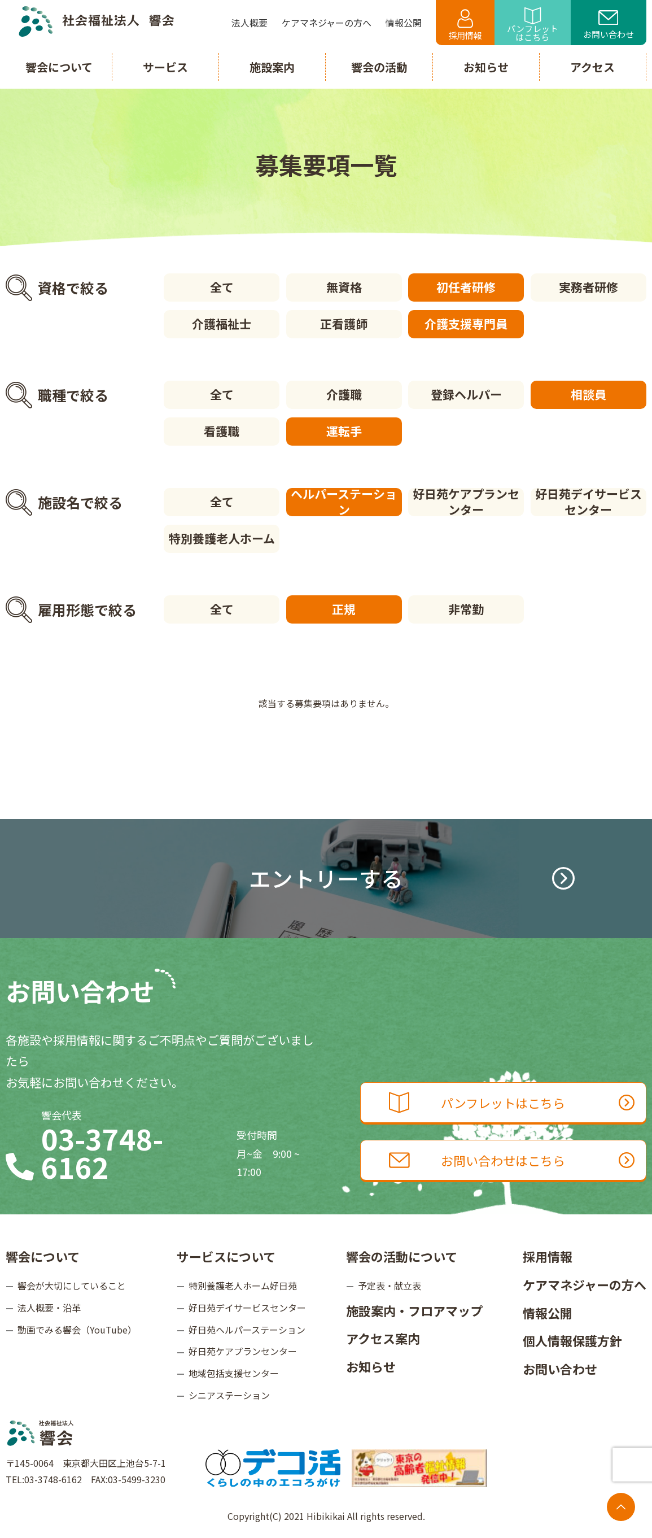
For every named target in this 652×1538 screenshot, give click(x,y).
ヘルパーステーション (344, 502)
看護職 (221, 430)
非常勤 (466, 608)
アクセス (592, 67)
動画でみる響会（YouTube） (77, 1329)
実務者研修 (588, 286)
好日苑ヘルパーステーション (247, 1329)
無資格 (344, 286)
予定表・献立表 (389, 1285)
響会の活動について (401, 1256)
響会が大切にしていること (71, 1285)
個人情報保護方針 (572, 1340)
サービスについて (226, 1256)
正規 (344, 608)
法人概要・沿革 (49, 1307)
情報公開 (547, 1313)
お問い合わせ (608, 25)
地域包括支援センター (234, 1373)
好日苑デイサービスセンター (588, 502)
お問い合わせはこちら (512, 1160)
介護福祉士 (221, 323)
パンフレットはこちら (532, 25)
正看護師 (343, 323)
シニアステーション (229, 1395)
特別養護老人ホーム (222, 538)
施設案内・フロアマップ (414, 1310)
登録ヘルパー (466, 394)
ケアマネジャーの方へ (584, 1284)
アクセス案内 (383, 1338)
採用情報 (465, 25)
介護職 (344, 394)
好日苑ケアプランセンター (466, 502)
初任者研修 (466, 286)
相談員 (588, 394)
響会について (43, 1256)
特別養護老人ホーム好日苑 (243, 1285)
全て (222, 286)
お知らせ (371, 1366)
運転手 (344, 430)
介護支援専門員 (466, 323)
